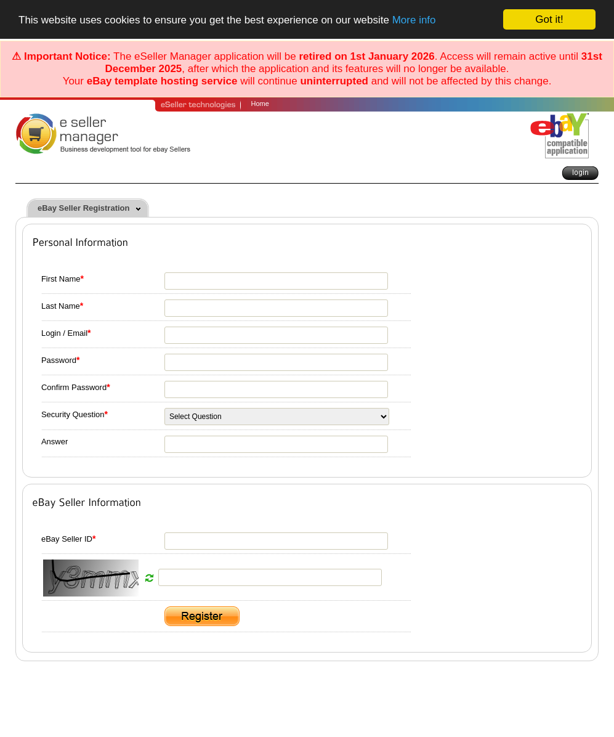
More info (414, 20)
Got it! (549, 19)
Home (260, 103)
